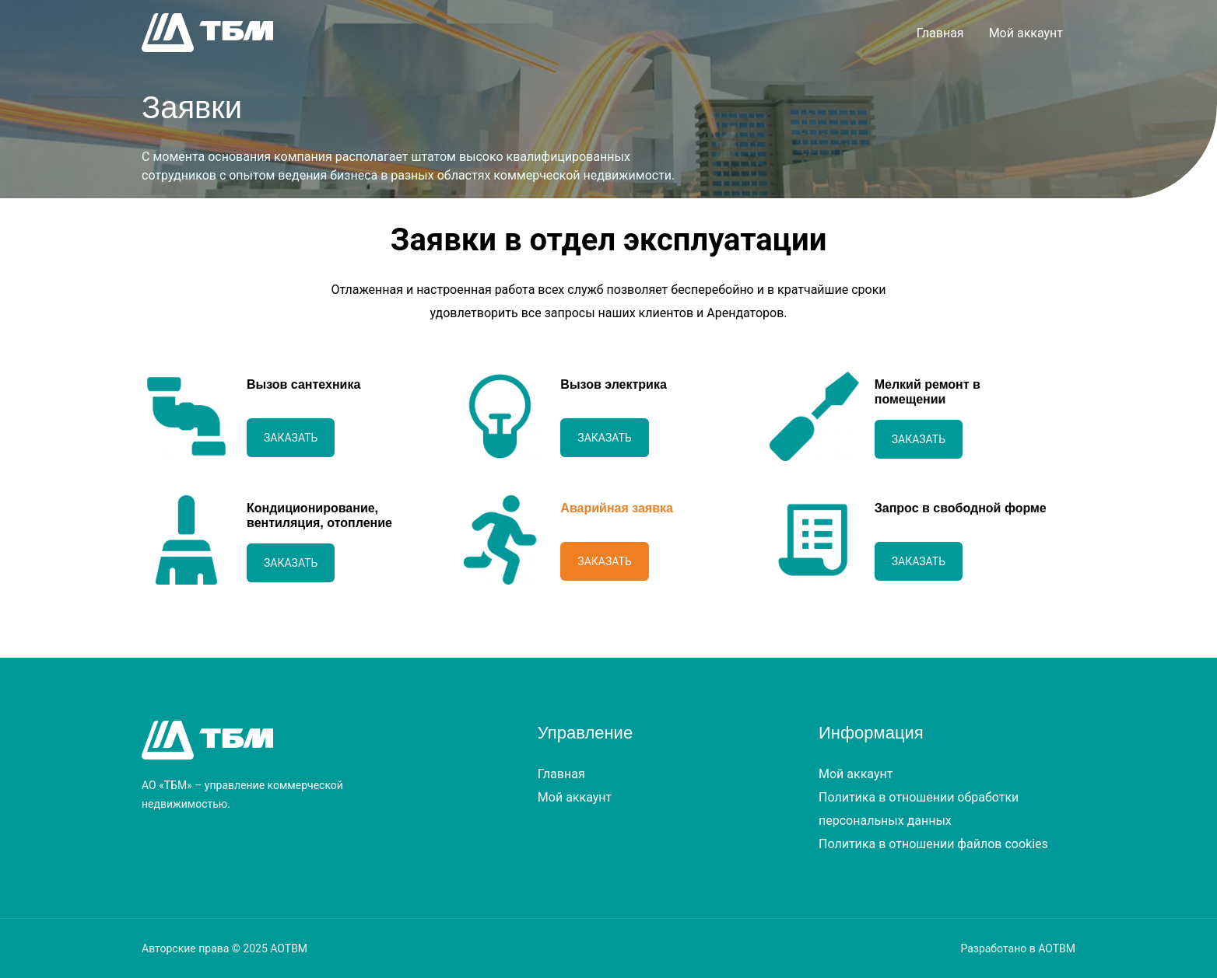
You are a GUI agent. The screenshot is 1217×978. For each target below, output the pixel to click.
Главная (940, 33)
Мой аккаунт (1026, 33)
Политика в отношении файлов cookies (933, 844)
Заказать (290, 437)
